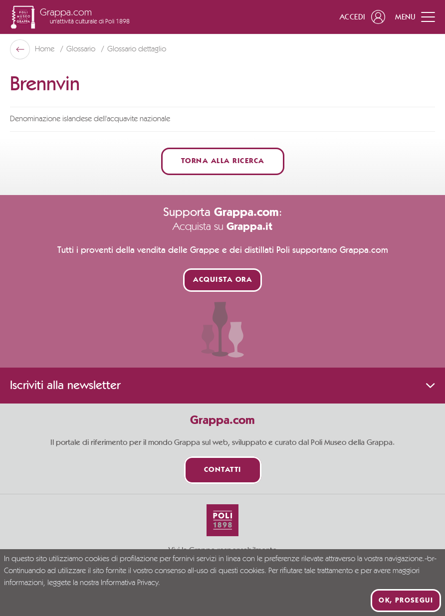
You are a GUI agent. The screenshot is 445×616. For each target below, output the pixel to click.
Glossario (81, 49)
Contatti (222, 470)
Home (45, 49)
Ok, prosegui (406, 600)
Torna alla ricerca (222, 161)
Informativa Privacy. (130, 583)
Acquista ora (222, 280)
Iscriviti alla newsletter (222, 386)
